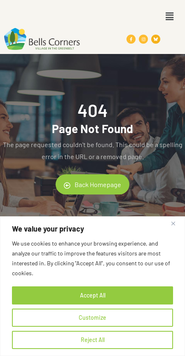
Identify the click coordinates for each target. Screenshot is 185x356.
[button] (170, 16)
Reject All (93, 339)
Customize (92, 317)
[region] (92, 286)
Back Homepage (92, 184)
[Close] (176, 223)
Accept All (92, 295)
